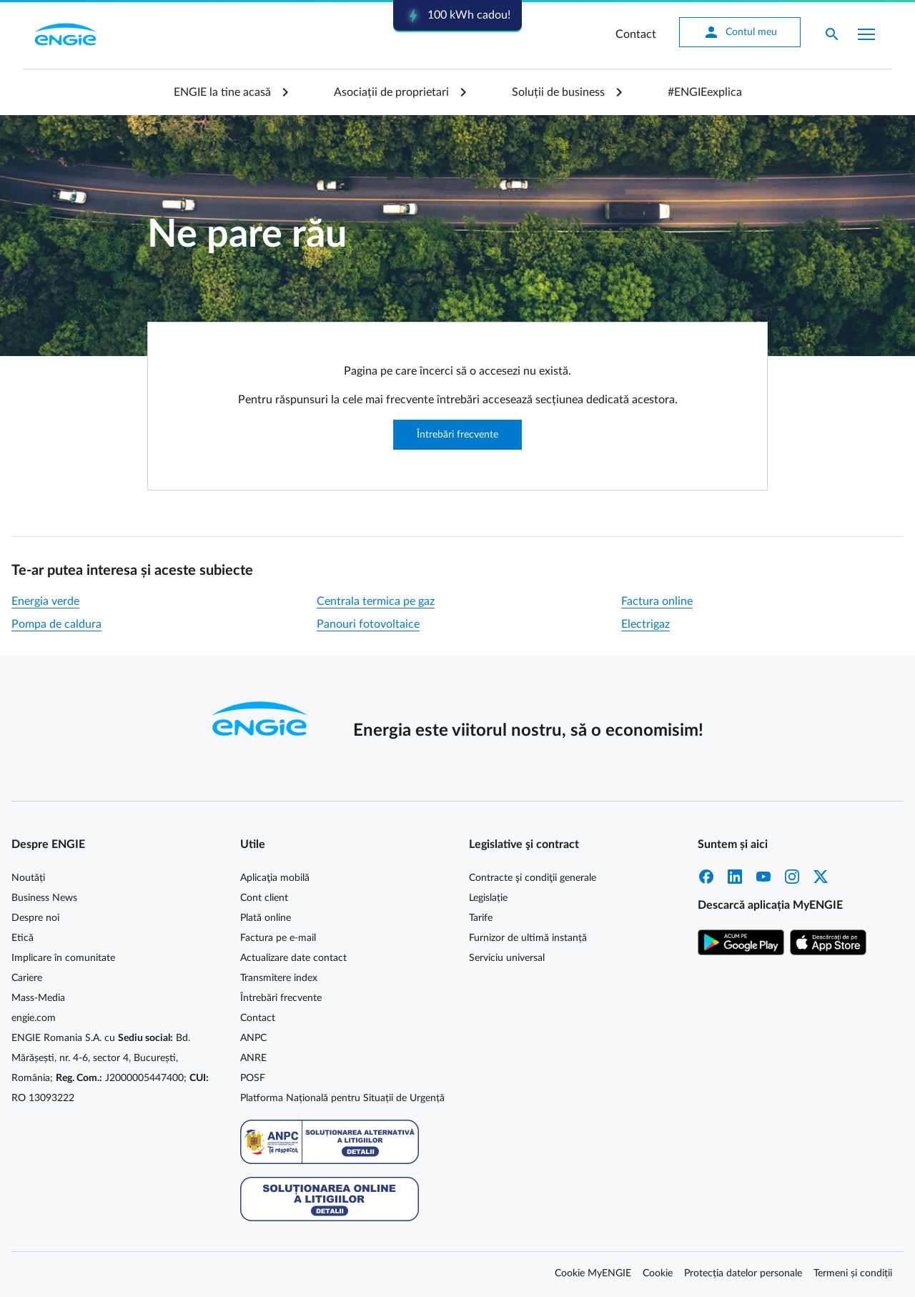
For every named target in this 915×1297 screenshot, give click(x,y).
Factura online (657, 601)
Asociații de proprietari (391, 92)
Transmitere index (278, 978)
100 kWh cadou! (457, 15)
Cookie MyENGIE (593, 1273)
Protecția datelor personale (743, 1273)
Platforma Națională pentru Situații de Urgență (342, 1098)
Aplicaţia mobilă (275, 878)
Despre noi (35, 918)
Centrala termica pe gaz (376, 601)
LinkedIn (734, 876)
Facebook (706, 876)
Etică (22, 938)
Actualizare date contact (293, 958)
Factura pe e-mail (278, 938)
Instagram (792, 876)
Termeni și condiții (852, 1273)
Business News (44, 898)
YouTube (763, 876)
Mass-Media (38, 998)
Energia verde (45, 601)
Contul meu (740, 32)
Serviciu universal (507, 958)
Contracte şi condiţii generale (532, 878)
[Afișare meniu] (866, 34)
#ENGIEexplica (705, 92)
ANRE (253, 1058)
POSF (252, 1078)
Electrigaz (645, 624)
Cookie (658, 1273)
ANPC (253, 1038)
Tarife (481, 918)
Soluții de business (558, 92)
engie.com (33, 1018)
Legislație (488, 898)
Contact (635, 34)
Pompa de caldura (56, 624)
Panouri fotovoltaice (368, 624)
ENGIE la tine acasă (222, 92)
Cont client (264, 898)
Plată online (265, 918)
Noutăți (28, 878)
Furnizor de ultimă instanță (528, 938)
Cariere (26, 978)
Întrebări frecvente (457, 435)
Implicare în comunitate (63, 958)
